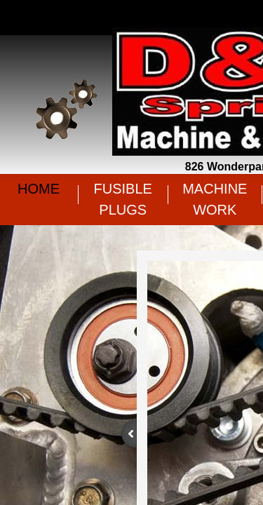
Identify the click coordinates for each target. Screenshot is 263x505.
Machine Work (214, 199)
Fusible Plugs (123, 199)
